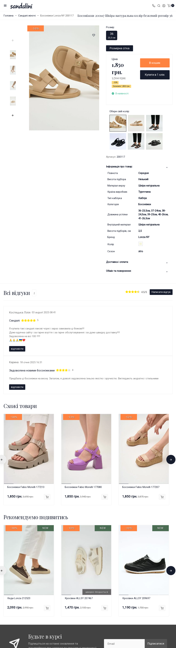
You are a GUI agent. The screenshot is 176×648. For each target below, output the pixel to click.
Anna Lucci (42, 587)
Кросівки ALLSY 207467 (79, 493)
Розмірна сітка (119, 48)
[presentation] (13, 40)
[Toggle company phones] (153, 5)
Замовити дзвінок (136, 574)
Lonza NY (143, 237)
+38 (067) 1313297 (139, 570)
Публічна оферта (73, 590)
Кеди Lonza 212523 (18, 493)
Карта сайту (18, 570)
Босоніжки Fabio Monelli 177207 (140, 382)
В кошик (154, 63)
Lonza (39, 592)
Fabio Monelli (43, 598)
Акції (94, 575)
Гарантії (68, 575)
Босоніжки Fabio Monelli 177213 (25, 382)
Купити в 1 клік (155, 74)
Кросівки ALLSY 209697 (136, 493)
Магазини (42, 575)
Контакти (96, 581)
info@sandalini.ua (135, 588)
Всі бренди (42, 581)
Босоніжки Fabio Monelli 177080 (83, 382)
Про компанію (72, 596)
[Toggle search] (158, 5)
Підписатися (155, 538)
